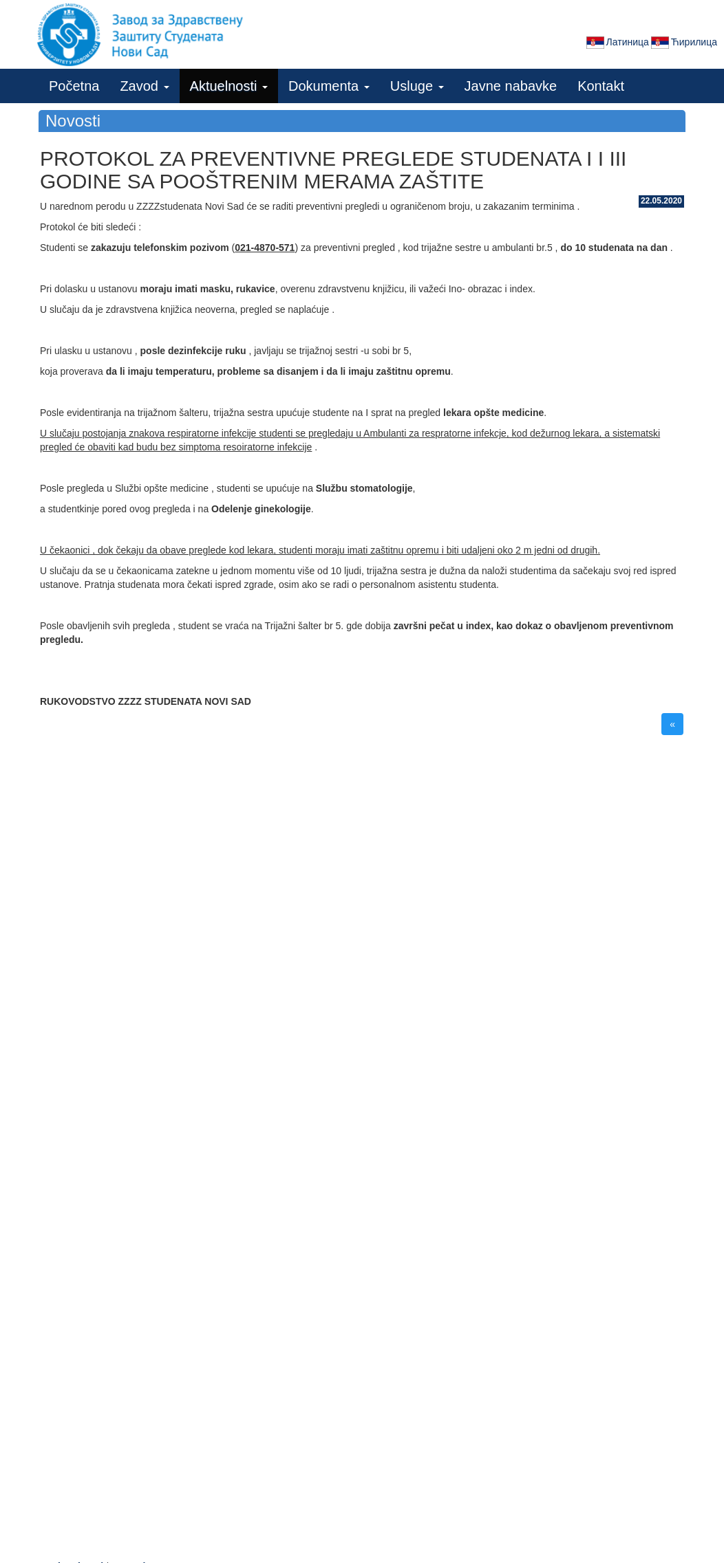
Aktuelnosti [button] (229, 86)
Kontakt (600, 86)
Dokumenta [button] (329, 86)
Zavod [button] (144, 86)
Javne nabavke (511, 86)
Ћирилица (683, 42)
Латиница (616, 42)
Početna (74, 86)
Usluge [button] (417, 86)
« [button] (672, 724)
